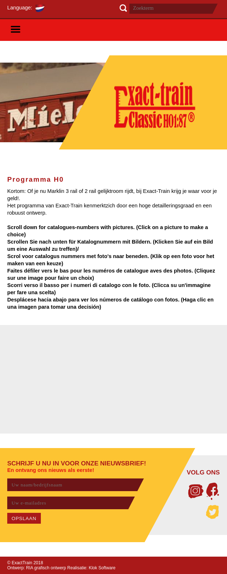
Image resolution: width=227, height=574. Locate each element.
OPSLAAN (24, 518)
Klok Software (102, 567)
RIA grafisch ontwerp (46, 567)
